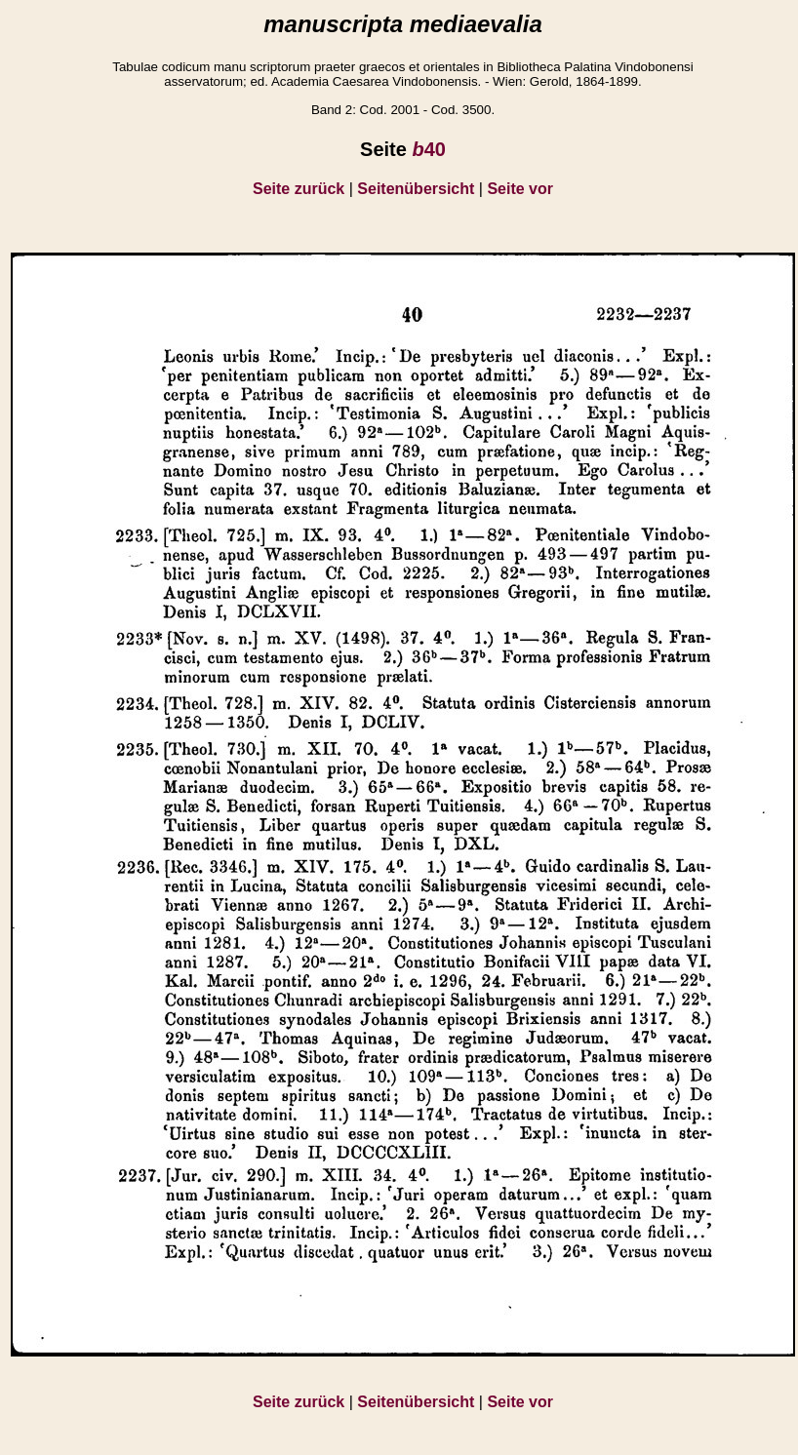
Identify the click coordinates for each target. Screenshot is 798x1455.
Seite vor (520, 188)
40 (428, 149)
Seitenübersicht (415, 188)
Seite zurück (298, 188)
